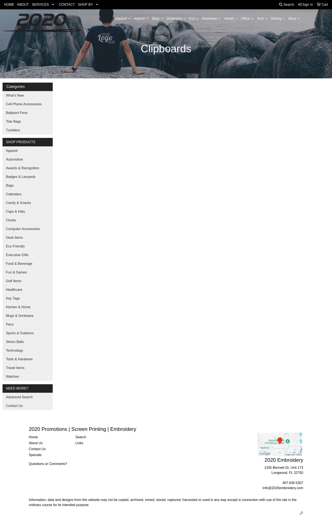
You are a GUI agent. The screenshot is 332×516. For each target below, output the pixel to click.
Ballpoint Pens (17, 113)
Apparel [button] (121, 18)
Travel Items (15, 368)
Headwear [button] (209, 18)
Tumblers (13, 130)
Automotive (14, 159)
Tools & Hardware (19, 359)
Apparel (12, 151)
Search (286, 4)
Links (79, 443)
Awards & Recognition (22, 168)
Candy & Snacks (18, 203)
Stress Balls (15, 342)
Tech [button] (260, 18)
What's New (15, 95)
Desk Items (14, 237)
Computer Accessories (23, 229)
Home (33, 437)
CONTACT (67, 4)
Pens (10, 324)
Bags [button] (156, 18)
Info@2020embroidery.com (283, 488)
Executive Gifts (17, 255)
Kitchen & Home (18, 307)
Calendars (13, 194)
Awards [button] (139, 18)
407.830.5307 (292, 483)
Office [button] (245, 18)
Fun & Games (16, 272)
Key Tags (13, 298)
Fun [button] (192, 18)
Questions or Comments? (48, 464)
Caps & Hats (15, 211)
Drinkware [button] (174, 18)
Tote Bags (13, 121)
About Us (36, 443)
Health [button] (229, 18)
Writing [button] (276, 18)
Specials (35, 455)
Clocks (11, 220)
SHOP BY (85, 4)
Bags (10, 185)
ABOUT (23, 4)
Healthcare (14, 289)
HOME (9, 4)
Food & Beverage (19, 263)
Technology (14, 350)
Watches (12, 376)
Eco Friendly (15, 246)
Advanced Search (19, 397)
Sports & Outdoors (20, 333)
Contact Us (14, 406)
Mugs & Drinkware (20, 316)
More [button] (292, 18)
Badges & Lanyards (21, 177)
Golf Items (13, 281)
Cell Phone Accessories (24, 104)
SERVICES (40, 4)
